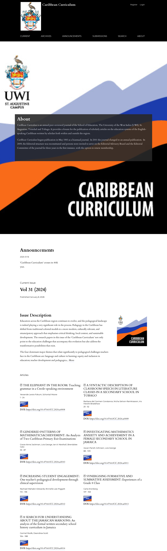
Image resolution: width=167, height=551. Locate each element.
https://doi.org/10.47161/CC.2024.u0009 (109, 418)
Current (25, 36)
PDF (24, 404)
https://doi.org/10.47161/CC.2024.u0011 (109, 463)
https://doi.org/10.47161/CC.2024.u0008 (45, 409)
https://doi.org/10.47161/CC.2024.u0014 (45, 548)
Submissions (100, 36)
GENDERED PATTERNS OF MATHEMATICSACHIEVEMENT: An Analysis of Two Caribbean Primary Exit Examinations (50, 435)
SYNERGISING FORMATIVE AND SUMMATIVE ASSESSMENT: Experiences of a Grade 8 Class (113, 479)
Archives (46, 36)
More (71, 360)
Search (122, 36)
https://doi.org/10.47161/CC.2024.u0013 (109, 504)
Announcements (71, 36)
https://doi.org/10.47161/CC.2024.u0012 (45, 504)
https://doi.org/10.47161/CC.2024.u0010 (45, 462)
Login (142, 5)
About (141, 36)
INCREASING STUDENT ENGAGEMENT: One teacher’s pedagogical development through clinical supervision (49, 479)
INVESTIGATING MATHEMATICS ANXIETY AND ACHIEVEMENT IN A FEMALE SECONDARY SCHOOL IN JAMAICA (109, 437)
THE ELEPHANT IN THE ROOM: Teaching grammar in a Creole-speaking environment (50, 387)
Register (133, 5)
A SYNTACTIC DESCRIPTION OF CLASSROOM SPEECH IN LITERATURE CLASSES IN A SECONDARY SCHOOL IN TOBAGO (111, 390)
